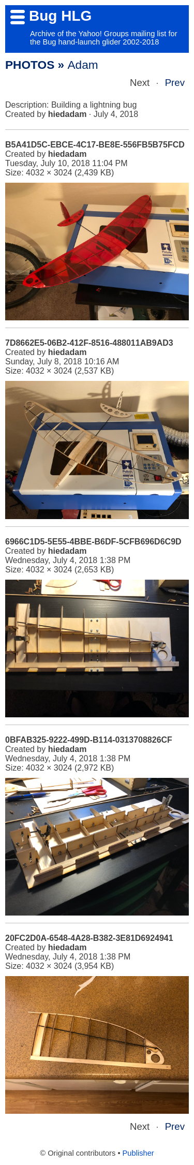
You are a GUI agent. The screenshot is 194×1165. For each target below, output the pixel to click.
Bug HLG (60, 16)
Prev (175, 82)
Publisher (138, 1153)
